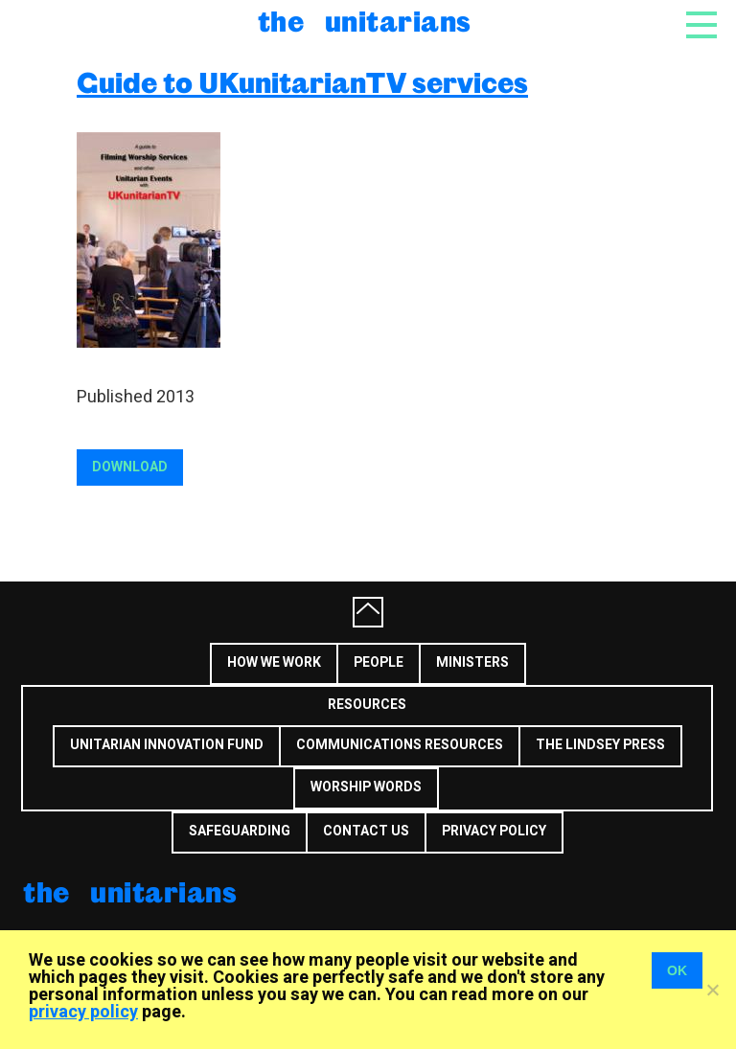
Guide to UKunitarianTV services (302, 82)
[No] (712, 989)
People (378, 662)
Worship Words (366, 787)
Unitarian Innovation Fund (167, 745)
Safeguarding (239, 831)
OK (677, 970)
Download (130, 467)
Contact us (366, 831)
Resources (367, 705)
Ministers (472, 662)
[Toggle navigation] (701, 30)
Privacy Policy (494, 831)
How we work (274, 662)
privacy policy (83, 1012)
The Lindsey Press (600, 745)
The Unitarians (365, 20)
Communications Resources (399, 745)
